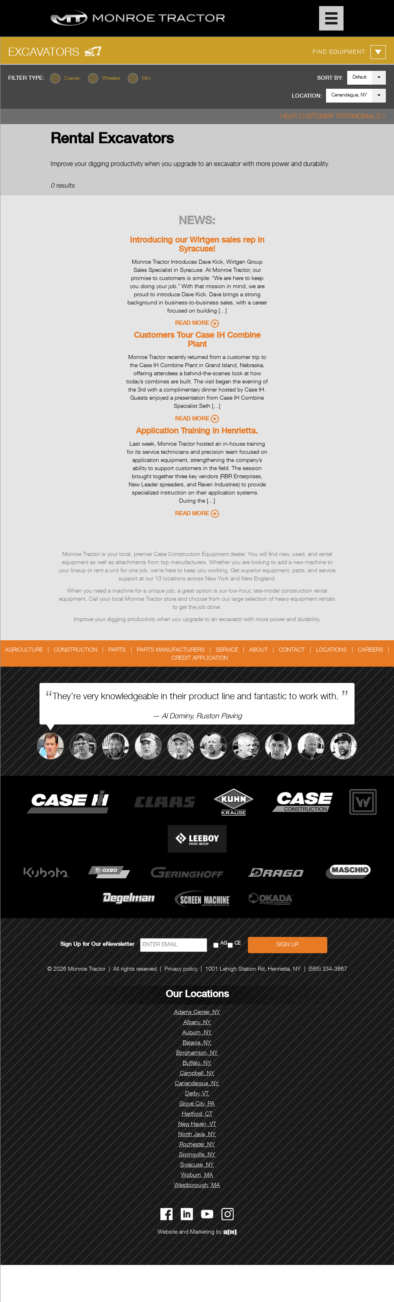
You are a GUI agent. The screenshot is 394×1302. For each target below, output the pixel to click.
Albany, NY (197, 1023)
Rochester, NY (197, 1145)
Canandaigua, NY (349, 95)
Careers (370, 650)
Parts (117, 650)
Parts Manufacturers (171, 650)
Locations (331, 650)
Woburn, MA (197, 1175)
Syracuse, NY (197, 1165)
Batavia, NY (197, 1043)
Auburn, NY (197, 1033)
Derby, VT (197, 1094)
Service (227, 650)
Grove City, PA (197, 1104)
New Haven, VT (197, 1124)
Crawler (72, 78)
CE (237, 943)
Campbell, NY (197, 1074)
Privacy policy (180, 969)
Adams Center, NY (197, 1012)
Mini (146, 78)
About (258, 650)
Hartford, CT (197, 1114)
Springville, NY (197, 1155)
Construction (75, 650)
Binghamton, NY (197, 1053)
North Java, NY (197, 1135)
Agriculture (24, 650)
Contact (292, 650)
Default (359, 77)
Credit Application (199, 658)
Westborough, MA (197, 1185)
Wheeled (111, 78)
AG (223, 943)
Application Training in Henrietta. (197, 432)
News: (197, 222)
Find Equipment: (349, 52)
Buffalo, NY (197, 1063)
